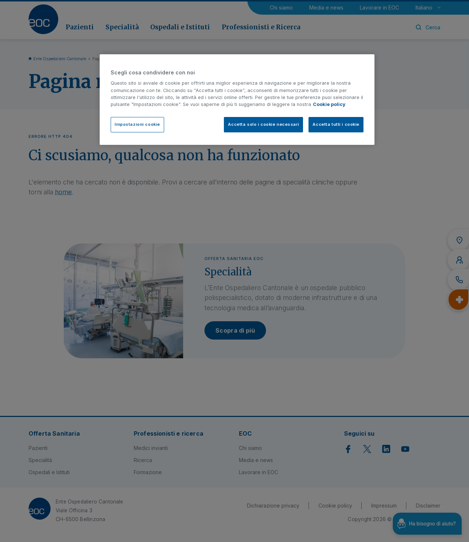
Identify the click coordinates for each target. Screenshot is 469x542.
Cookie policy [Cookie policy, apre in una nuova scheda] (329, 104)
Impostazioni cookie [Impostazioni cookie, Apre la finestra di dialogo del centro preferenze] (137, 124)
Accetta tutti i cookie (336, 124)
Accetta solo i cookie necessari (263, 124)
